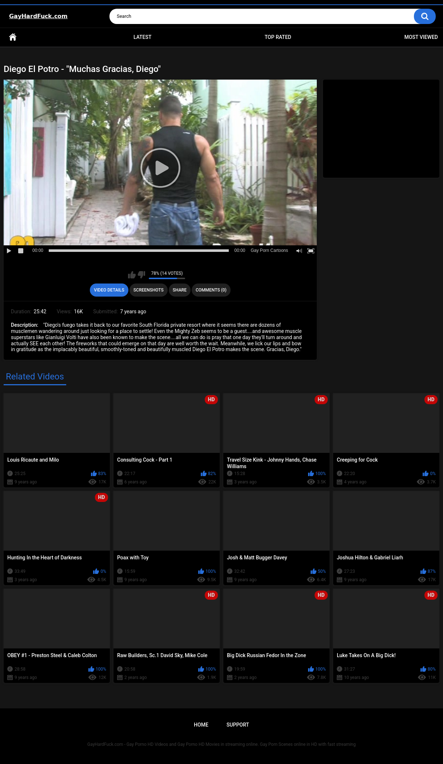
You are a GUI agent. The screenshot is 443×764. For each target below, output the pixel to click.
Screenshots (148, 290)
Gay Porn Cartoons (269, 250)
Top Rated (277, 37)
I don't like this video (141, 274)
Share (180, 290)
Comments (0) (211, 290)
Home (13, 37)
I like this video (132, 274)
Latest (142, 37)
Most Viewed (421, 37)
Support (238, 725)
